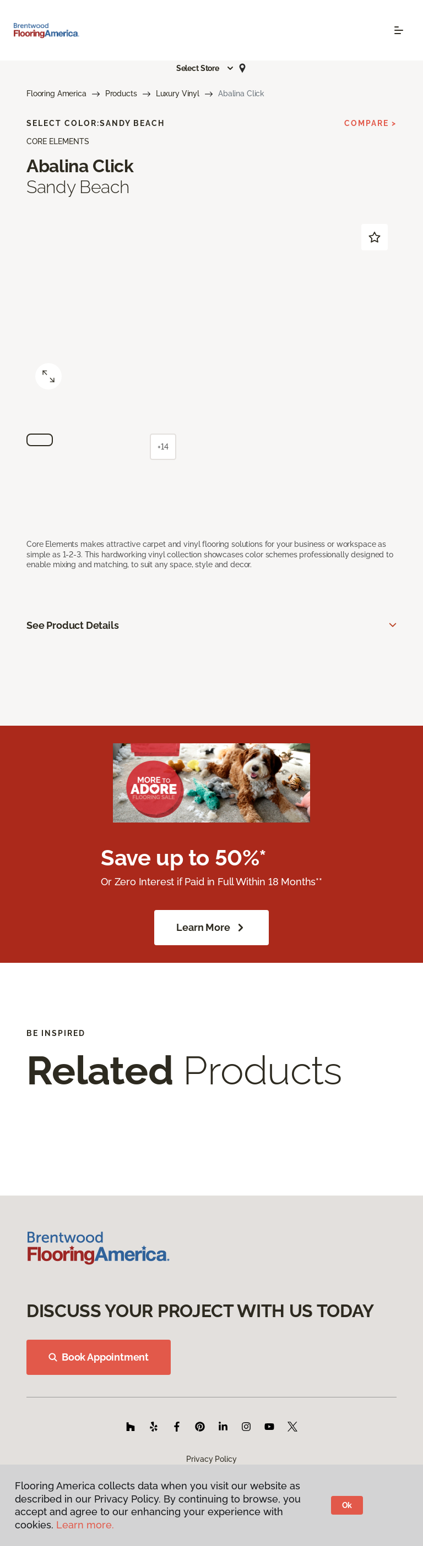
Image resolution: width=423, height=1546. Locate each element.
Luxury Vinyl (177, 93)
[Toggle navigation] (399, 30)
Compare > (370, 123)
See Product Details (72, 625)
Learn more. (85, 1525)
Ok (347, 1505)
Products (121, 93)
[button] (205, 68)
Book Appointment (98, 1357)
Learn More (211, 928)
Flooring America (56, 93)
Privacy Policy (211, 1459)
